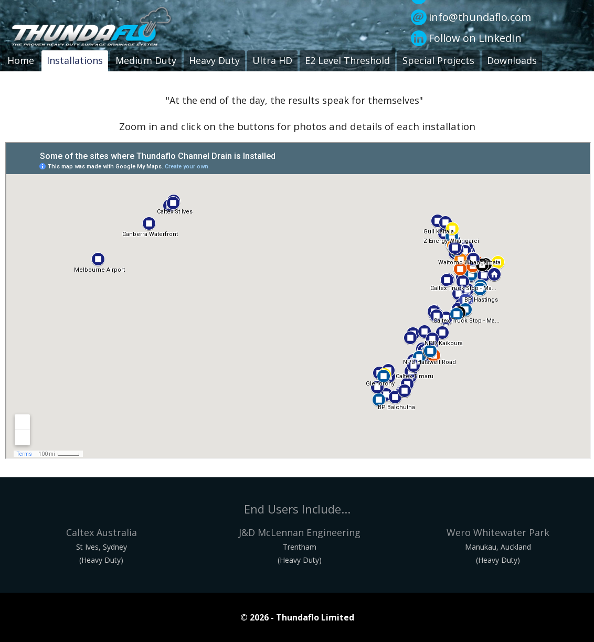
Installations (75, 60)
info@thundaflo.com (480, 17)
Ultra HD (272, 60)
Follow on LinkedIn (475, 38)
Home (20, 60)
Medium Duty (145, 60)
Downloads (512, 60)
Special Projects (438, 60)
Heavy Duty (214, 60)
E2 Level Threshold (347, 60)
